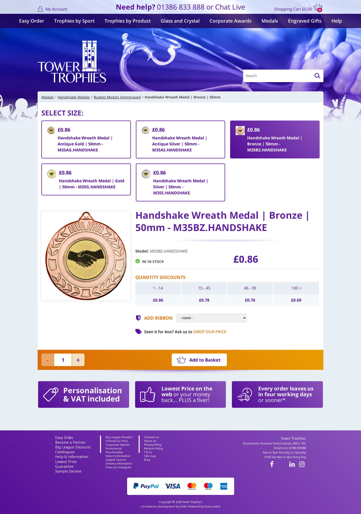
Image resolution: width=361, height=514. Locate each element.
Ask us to (200, 331)
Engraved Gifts (304, 21)
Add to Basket (205, 360)
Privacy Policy (152, 445)
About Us (150, 441)
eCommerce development (158, 506)
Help (336, 21)
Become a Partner (70, 442)
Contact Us (151, 437)
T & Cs (148, 452)
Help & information (118, 456)
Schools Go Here (117, 441)
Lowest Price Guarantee (66, 464)
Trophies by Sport (74, 21)
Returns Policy (153, 448)
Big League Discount (73, 447)
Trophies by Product (128, 21)
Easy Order (31, 21)
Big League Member (119, 437)
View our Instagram (118, 467)
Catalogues (65, 451)
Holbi (183, 506)
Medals (269, 21)
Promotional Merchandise (114, 450)
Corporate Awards (230, 21)
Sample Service (68, 471)
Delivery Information (119, 464)
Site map (150, 456)
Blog (147, 460)
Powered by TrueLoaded (204, 506)
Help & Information (71, 456)
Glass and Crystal (180, 21)
